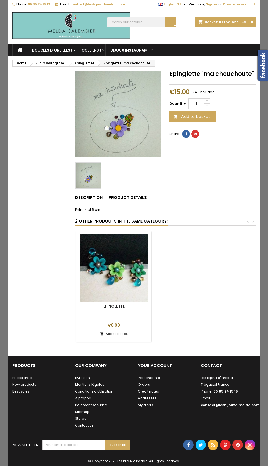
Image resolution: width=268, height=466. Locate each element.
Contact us (84, 425)
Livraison (82, 377)
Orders (144, 384)
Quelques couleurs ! (114, 306)
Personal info (149, 377)
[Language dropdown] (172, 4)
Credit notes (148, 391)
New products (24, 384)
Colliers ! (91, 50)
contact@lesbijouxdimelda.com (98, 4)
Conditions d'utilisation (94, 391)
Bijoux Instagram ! (129, 50)
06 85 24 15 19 (39, 4)
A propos (83, 398)
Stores (80, 418)
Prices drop (22, 377)
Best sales (21, 391)
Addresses (147, 398)
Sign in (211, 4)
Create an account (239, 4)
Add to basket (191, 116)
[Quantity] (196, 103)
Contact (211, 365)
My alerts (145, 404)
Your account (155, 365)
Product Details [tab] (128, 198)
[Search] (141, 22)
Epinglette (191, 306)
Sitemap (82, 411)
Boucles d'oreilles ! (52, 50)
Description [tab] (89, 198)
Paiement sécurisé (91, 404)
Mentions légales (89, 384)
